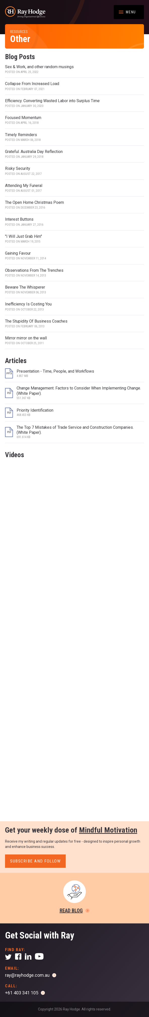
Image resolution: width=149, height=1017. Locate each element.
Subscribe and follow (35, 861)
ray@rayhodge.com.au (27, 975)
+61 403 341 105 (21, 992)
